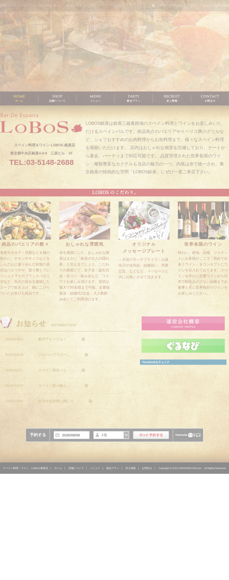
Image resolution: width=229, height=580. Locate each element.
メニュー (95, 468)
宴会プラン (112, 468)
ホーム (58, 468)
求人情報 (130, 468)
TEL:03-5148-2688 (41, 162)
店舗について (76, 468)
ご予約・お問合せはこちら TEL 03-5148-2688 (190, 5)
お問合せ (147, 468)
